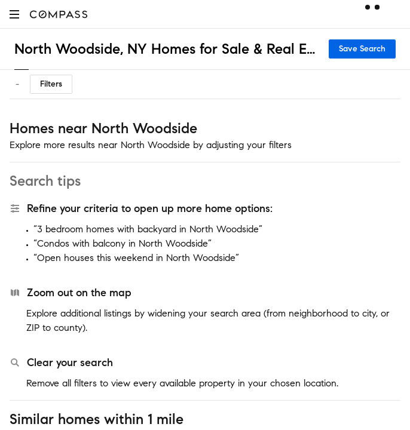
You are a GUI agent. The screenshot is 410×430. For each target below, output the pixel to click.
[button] (14, 14)
